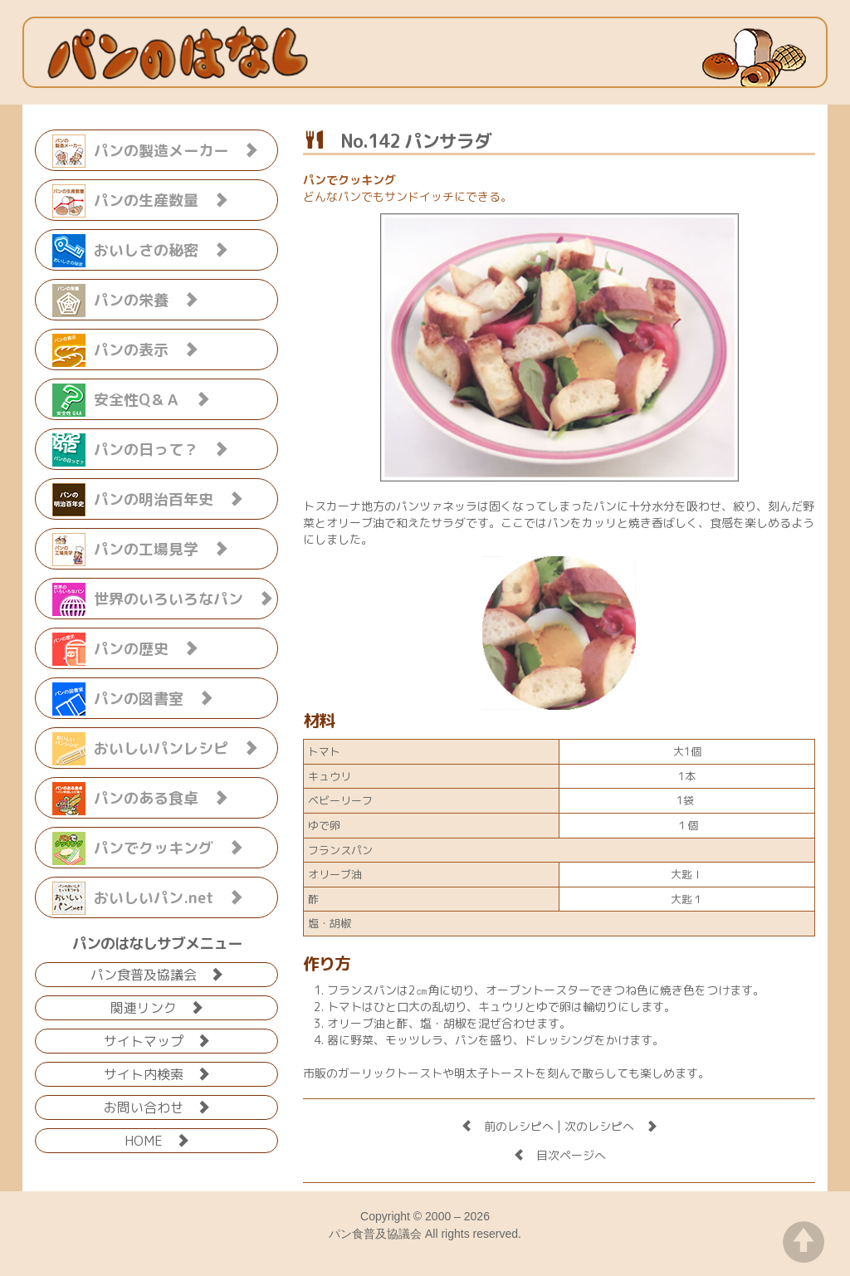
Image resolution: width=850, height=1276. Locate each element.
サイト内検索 (157, 1073)
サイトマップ (157, 1040)
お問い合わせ (157, 1106)
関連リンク (156, 1006)
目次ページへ (559, 1155)
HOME (157, 1139)
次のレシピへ (610, 1126)
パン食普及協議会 (156, 973)
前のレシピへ (507, 1126)
